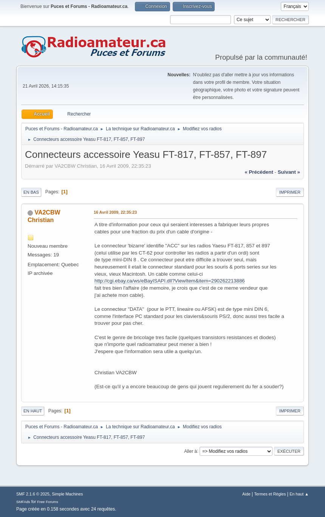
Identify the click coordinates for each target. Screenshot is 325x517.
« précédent (259, 172)
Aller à (190, 451)
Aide (246, 494)
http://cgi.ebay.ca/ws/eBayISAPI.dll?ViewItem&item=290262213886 (169, 281)
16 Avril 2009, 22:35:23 (115, 212)
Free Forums (47, 502)
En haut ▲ (299, 494)
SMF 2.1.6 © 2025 (33, 494)
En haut (32, 411)
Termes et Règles (270, 494)
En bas (31, 192)
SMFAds (23, 502)
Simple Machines (67, 494)
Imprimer (289, 192)
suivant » (289, 172)
